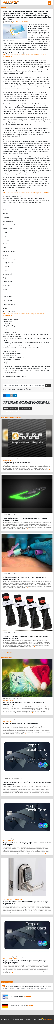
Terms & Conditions (19, 1019)
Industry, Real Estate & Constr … (15, 720)
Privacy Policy (11, 1019)
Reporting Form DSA (39, 1019)
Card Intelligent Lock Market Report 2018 (12, 899)
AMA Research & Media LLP (9, 700)
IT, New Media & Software (14, 459)
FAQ (2, 1019)
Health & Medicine (12, 514)
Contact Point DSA (29, 1019)
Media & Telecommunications (21, 21)
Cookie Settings (48, 1019)
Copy (48, 385)
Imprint (5, 1019)
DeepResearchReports (17, 22)
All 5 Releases (6, 652)
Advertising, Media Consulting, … (16, 698)
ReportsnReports (7, 721)
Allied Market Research (8, 780)
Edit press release (25, 408)
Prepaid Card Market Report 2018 (10, 958)
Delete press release (10, 408)
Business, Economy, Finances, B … (16, 898)
